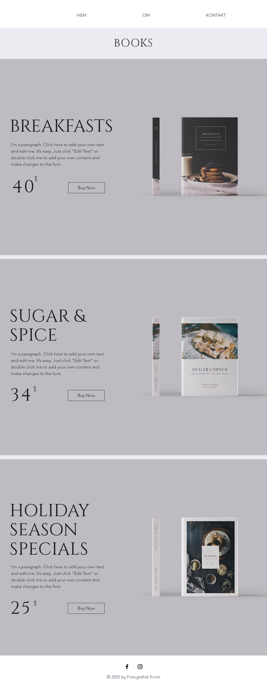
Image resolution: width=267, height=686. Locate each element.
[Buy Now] (86, 187)
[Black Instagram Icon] (140, 666)
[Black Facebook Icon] (127, 666)
